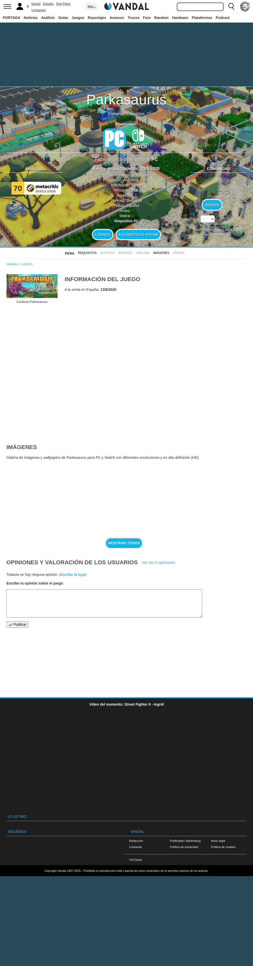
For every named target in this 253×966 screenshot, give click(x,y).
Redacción (136, 840)
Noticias (31, 18)
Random (161, 18)
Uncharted (38, 10)
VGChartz (135, 859)
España (48, 4)
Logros (102, 234)
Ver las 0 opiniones (158, 562)
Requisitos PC (126, 221)
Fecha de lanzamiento (115, 168)
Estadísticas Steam (138, 234)
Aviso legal (218, 840)
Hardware (180, 18)
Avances (117, 18)
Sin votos (218, 231)
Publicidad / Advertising (185, 840)
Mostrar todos (124, 543)
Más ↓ (91, 6)
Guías (63, 18)
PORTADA (11, 18)
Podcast (222, 18)
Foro (147, 18)
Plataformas (202, 18)
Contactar (135, 846)
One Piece (63, 4)
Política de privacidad (184, 846)
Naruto (36, 4)
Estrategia (135, 113)
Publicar (17, 624)
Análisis (48, 18)
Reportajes (97, 18)
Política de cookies (223, 846)
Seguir (212, 205)
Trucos (134, 18)
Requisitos (87, 253)
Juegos (78, 18)
